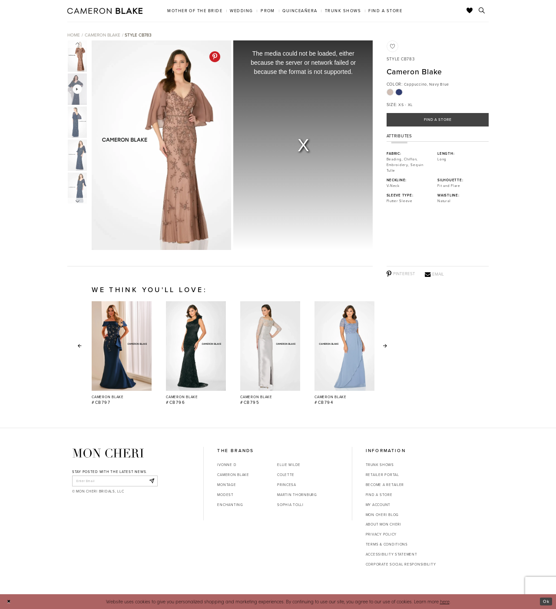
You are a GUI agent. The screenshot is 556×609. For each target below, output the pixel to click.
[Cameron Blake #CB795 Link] (270, 353)
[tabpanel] (160, 145)
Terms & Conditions (387, 544)
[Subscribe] (151, 481)
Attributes (399, 137)
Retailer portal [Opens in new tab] (382, 474)
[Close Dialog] (9, 601)
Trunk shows (380, 464)
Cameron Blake (102, 35)
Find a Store (438, 120)
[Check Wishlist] (470, 11)
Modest (225, 494)
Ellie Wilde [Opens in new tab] (289, 464)
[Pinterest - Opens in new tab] (215, 56)
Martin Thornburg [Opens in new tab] (297, 494)
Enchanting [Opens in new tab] (230, 504)
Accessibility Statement (391, 554)
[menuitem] (195, 10)
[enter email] (115, 481)
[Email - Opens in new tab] (434, 274)
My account (378, 504)
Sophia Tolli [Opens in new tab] (290, 504)
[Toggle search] (482, 11)
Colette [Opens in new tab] (286, 474)
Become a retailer (385, 484)
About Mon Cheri (383, 524)
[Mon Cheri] (108, 453)
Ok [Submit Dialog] (545, 601)
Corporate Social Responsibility (401, 564)
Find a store (379, 494)
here (445, 601)
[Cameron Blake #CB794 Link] (344, 353)
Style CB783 (138, 35)
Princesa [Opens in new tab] (286, 484)
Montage (226, 484)
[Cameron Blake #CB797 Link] (122, 353)
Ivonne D (226, 464)
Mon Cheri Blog (382, 514)
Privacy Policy (381, 534)
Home (73, 35)
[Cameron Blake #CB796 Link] (196, 353)
